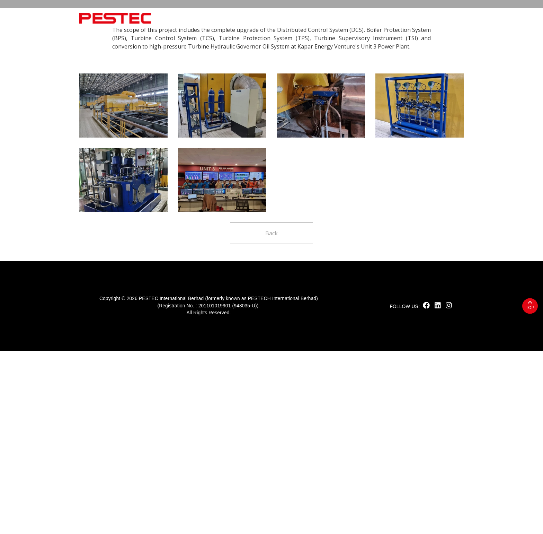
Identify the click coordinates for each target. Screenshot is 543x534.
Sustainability (245, 18)
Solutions (333, 18)
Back (271, 416)
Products (292, 18)
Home (177, 18)
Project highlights (133, 120)
